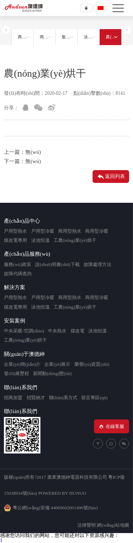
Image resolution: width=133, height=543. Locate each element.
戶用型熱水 (15, 231)
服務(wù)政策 (17, 264)
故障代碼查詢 (18, 273)
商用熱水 (25, 36)
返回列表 (110, 177)
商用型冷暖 (96, 231)
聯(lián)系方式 (63, 397)
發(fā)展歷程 (16, 373)
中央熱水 (57, 330)
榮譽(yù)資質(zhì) (92, 364)
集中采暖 (69, 36)
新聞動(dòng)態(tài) (52, 373)
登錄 (86, 8)
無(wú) (33, 152)
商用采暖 (47, 36)
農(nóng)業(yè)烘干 (113, 36)
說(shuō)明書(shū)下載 (57, 264)
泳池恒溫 (91, 36)
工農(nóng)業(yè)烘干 (75, 240)
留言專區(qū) (94, 397)
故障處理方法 (97, 264)
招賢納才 (36, 397)
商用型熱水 (69, 231)
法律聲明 (86, 525)
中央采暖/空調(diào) (24, 330)
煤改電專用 (15, 240)
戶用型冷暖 (42, 231)
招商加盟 (13, 397)
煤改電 (77, 330)
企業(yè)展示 (57, 364)
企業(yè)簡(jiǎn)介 (22, 364)
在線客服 (111, 426)
